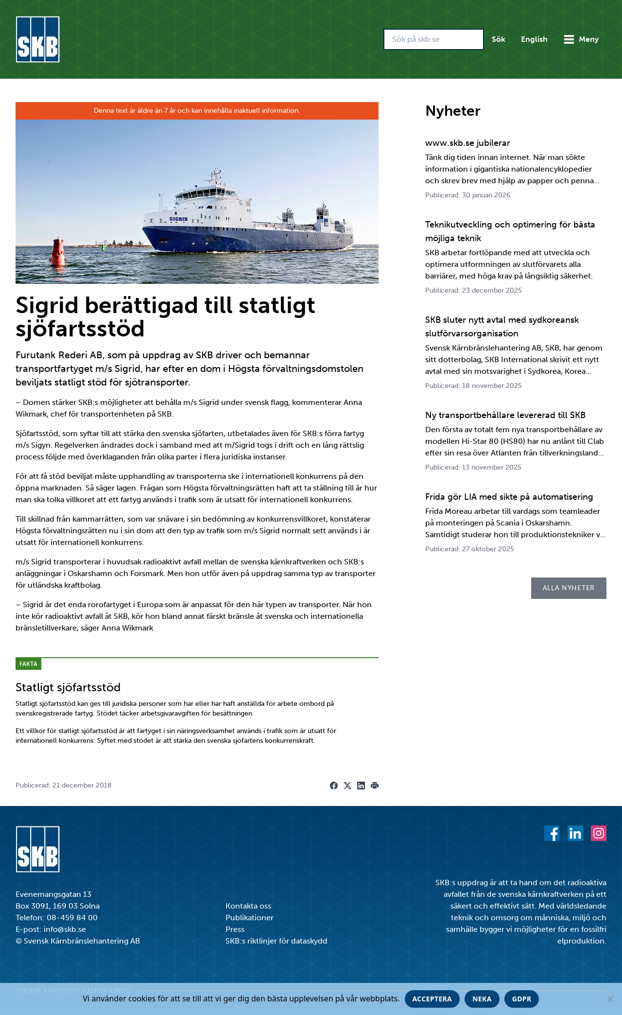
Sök (498, 39)
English (534, 39)
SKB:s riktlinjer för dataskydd (276, 940)
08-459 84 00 (72, 917)
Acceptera (432, 998)
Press (234, 929)
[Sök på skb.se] (433, 39)
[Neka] (610, 999)
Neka (482, 998)
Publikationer (249, 917)
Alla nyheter (569, 588)
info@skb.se (65, 929)
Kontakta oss (248, 905)
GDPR (522, 998)
